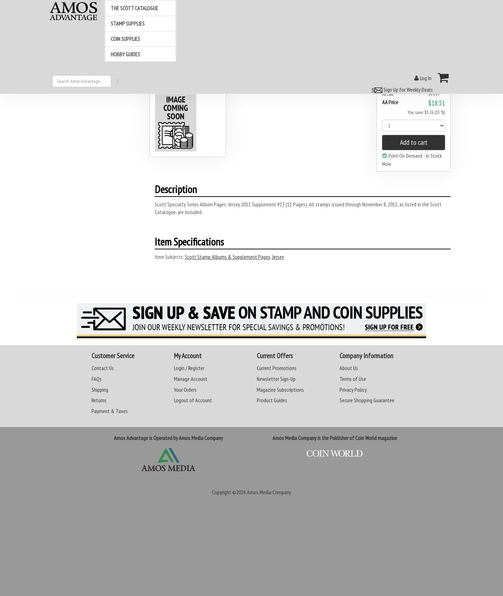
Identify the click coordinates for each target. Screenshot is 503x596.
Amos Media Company (269, 492)
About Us (349, 367)
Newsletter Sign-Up (276, 378)
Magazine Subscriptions (280, 389)
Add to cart (414, 142)
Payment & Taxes (110, 410)
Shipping (100, 389)
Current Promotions (277, 367)
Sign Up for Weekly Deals (401, 89)
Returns (99, 400)
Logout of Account (193, 400)
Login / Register (189, 367)
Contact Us (103, 367)
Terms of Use (353, 378)
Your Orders (185, 389)
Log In (422, 77)
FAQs (97, 378)
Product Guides (272, 400)
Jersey (278, 256)
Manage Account (190, 378)
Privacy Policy (353, 389)
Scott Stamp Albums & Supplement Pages (227, 256)
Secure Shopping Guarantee (367, 400)
